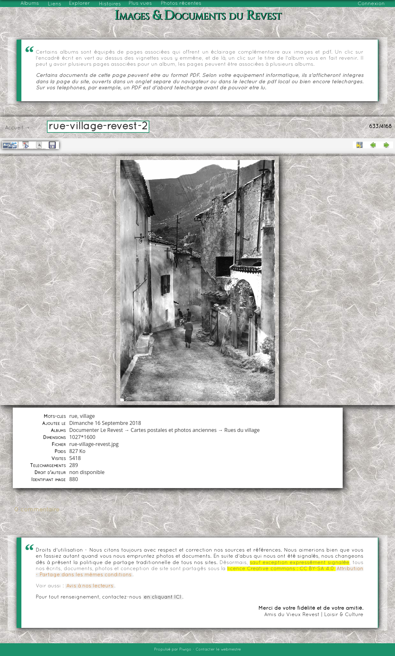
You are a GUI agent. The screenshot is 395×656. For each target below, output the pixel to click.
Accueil (14, 128)
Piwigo (185, 649)
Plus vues (140, 3)
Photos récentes (181, 3)
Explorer (79, 3)
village (87, 415)
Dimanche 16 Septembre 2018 (105, 422)
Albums (29, 3)
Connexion (371, 4)
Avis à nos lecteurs (89, 586)
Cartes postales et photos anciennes (174, 430)
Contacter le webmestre (218, 649)
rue (73, 415)
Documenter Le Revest (96, 430)
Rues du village (242, 430)
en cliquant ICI (162, 597)
